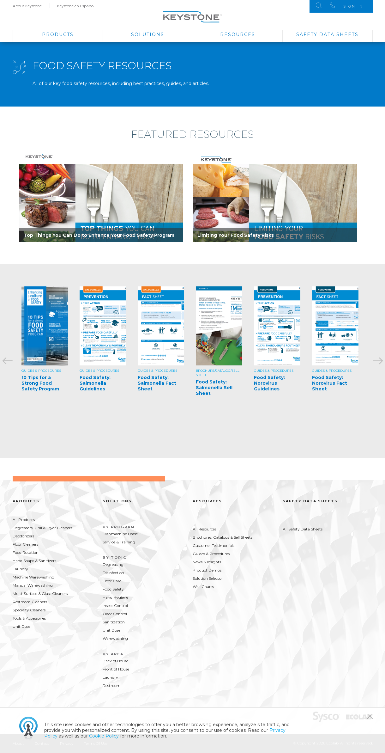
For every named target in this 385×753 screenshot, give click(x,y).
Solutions (147, 34)
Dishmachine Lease (120, 533)
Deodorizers (23, 536)
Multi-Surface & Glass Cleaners (40, 593)
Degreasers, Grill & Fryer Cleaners (42, 527)
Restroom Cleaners (30, 601)
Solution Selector (208, 578)
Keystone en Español (75, 5)
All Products (24, 519)
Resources (237, 34)
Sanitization (114, 622)
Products (58, 34)
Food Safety (113, 589)
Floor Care (112, 581)
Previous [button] (8, 361)
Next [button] (377, 361)
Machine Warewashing (33, 577)
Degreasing (113, 564)
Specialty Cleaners (29, 610)
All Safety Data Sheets (302, 529)
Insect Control (115, 605)
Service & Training (119, 542)
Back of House (115, 660)
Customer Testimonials (213, 545)
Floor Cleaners (25, 544)
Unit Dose (21, 626)
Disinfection (113, 572)
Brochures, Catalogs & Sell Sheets (222, 537)
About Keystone (27, 5)
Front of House (116, 669)
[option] (101, 196)
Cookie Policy (104, 736)
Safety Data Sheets (327, 34)
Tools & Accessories (29, 618)
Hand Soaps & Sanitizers (34, 560)
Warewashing (115, 638)
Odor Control (115, 613)
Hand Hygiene (115, 597)
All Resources (204, 529)
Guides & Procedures (211, 553)
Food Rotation (26, 552)
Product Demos (207, 570)
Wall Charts (203, 586)
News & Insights (207, 562)
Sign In (353, 6)
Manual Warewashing (33, 585)
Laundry (20, 568)
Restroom (112, 685)
